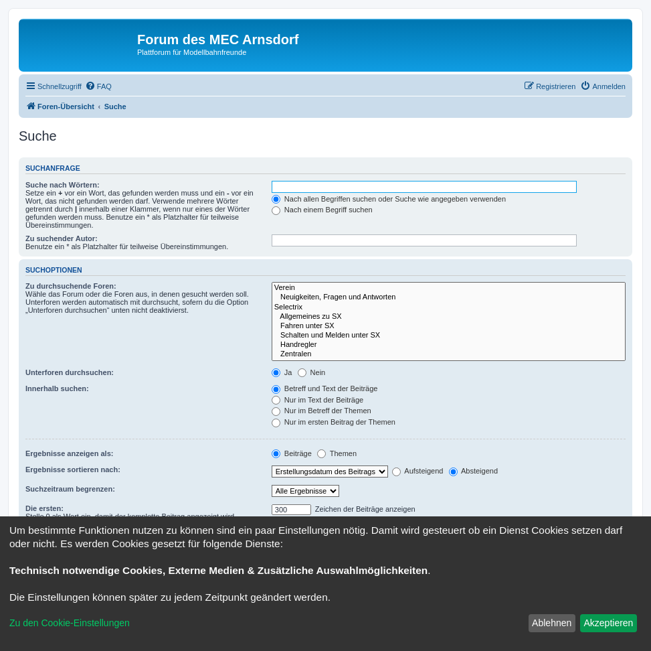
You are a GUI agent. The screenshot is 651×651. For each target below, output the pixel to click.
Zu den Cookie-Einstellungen (69, 623)
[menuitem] (98, 86)
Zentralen (448, 354)
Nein (312, 372)
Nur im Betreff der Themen (321, 411)
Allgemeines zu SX (448, 316)
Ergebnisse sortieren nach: (72, 469)
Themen (337, 453)
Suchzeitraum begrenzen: (70, 489)
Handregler (448, 345)
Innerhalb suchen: (57, 388)
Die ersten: (44, 508)
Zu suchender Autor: (61, 238)
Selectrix (448, 307)
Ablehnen (551, 623)
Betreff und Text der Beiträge (325, 388)
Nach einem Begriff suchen (322, 210)
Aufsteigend (418, 471)
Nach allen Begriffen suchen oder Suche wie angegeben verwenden (389, 199)
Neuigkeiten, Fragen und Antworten (448, 297)
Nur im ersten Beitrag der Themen (333, 422)
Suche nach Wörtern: (62, 185)
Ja (282, 372)
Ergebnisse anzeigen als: (69, 453)
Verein (448, 288)
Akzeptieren (608, 623)
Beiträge (292, 453)
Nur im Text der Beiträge (317, 400)
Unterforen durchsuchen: (69, 372)
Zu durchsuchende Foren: (70, 286)
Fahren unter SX (448, 326)
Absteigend (473, 471)
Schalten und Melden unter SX (448, 335)
